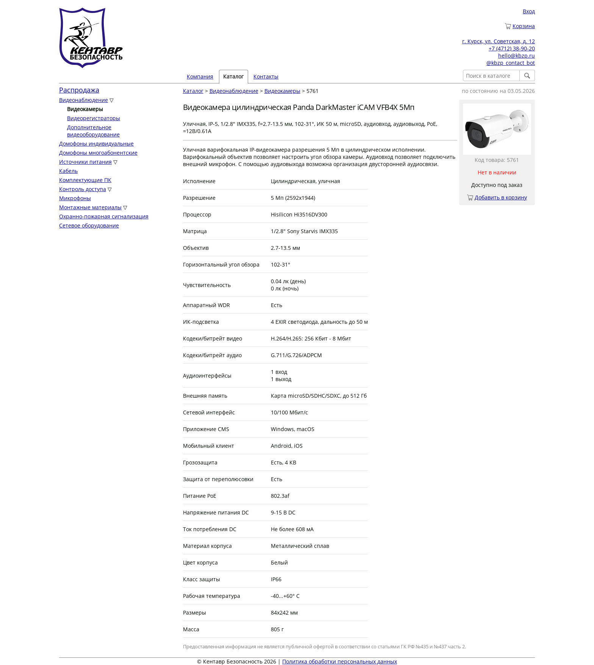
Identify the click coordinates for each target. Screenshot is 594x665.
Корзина (524, 26)
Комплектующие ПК (85, 180)
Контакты (265, 76)
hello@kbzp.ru (516, 55)
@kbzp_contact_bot (510, 62)
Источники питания (85, 161)
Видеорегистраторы (93, 118)
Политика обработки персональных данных (339, 661)
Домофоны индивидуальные (96, 143)
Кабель (68, 170)
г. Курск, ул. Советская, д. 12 (498, 41)
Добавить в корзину (501, 197)
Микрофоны (75, 198)
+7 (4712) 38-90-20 (512, 48)
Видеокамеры (282, 90)
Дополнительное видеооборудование (93, 131)
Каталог (233, 76)
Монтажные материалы (90, 207)
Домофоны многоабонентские (98, 152)
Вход (529, 11)
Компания (200, 76)
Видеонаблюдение (83, 100)
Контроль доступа (82, 189)
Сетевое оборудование (89, 225)
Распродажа (79, 89)
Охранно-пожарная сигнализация (103, 216)
